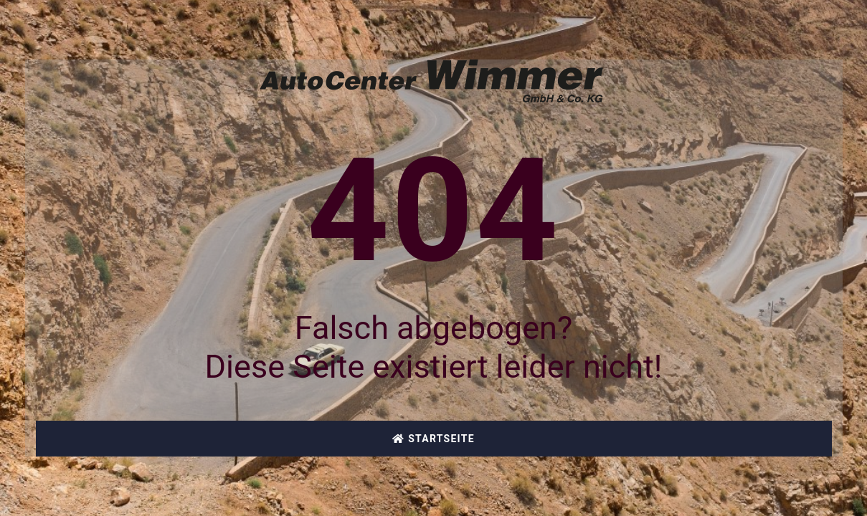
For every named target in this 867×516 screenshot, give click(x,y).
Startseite (433, 438)
